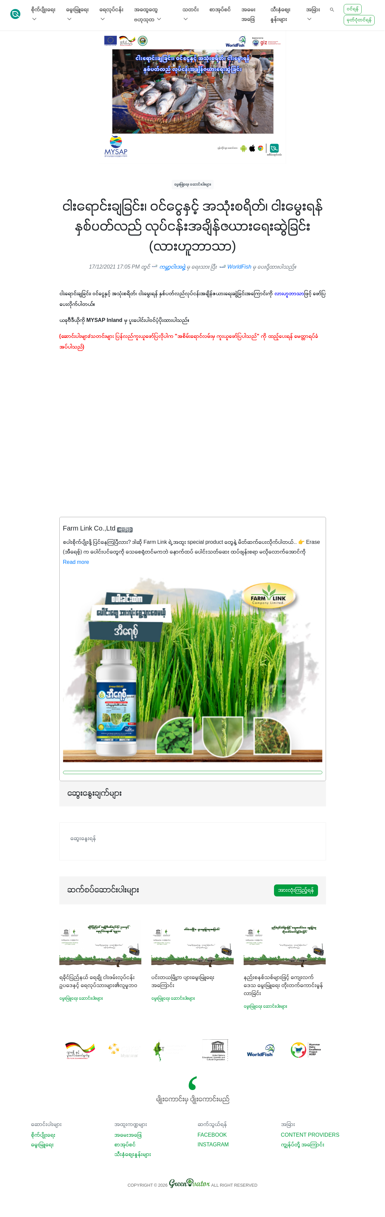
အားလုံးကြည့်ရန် (296, 890)
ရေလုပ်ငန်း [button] (111, 15)
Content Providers (310, 1135)
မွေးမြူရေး (42, 1145)
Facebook (212, 1135)
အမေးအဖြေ (248, 15)
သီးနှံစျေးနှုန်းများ (280, 15)
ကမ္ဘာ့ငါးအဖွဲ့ (168, 267)
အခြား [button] (313, 15)
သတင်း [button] (190, 15)
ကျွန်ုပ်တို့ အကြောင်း (302, 1145)
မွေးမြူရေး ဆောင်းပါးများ (192, 184)
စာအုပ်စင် (220, 10)
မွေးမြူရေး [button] (77, 15)
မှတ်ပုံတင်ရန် (359, 20)
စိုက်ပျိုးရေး (43, 1135)
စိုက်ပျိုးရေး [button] (43, 15)
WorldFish (236, 267)
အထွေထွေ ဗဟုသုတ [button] (148, 15)
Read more (76, 562)
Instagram (213, 1145)
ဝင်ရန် (353, 9)
